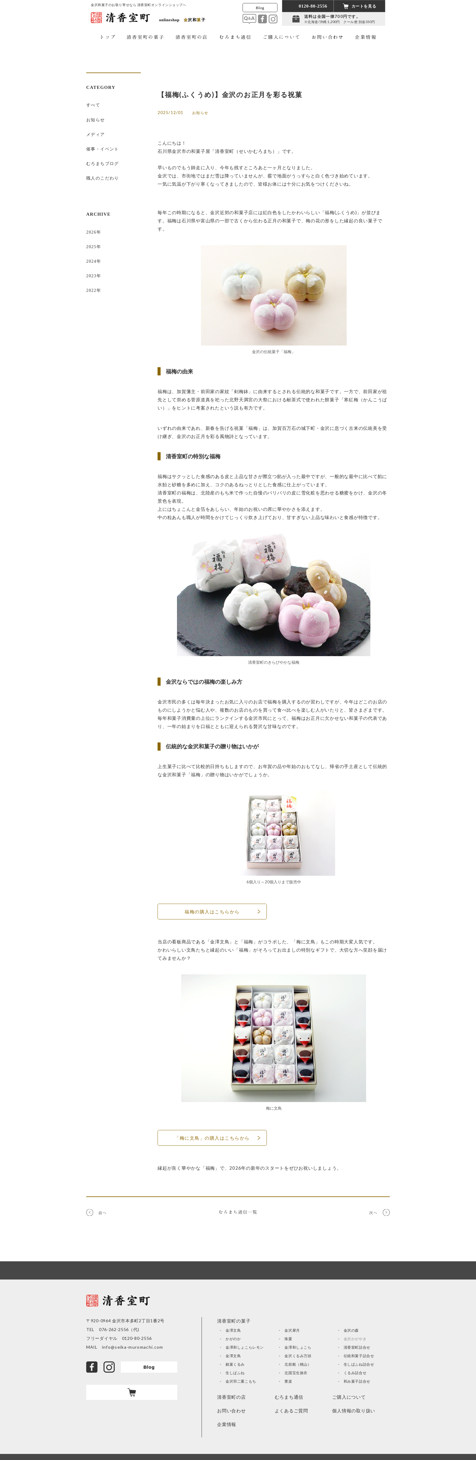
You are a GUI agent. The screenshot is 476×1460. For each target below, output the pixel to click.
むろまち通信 (289, 1397)
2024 (91, 238)
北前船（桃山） (297, 1364)
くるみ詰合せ (355, 1373)
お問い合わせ (231, 1410)
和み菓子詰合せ (357, 1381)
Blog (260, 7)
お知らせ (95, 115)
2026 (91, 214)
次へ (373, 1211)
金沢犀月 (292, 1330)
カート (131, 1392)
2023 (91, 250)
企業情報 (226, 1424)
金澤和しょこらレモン (245, 1347)
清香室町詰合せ (357, 1347)
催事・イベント (102, 139)
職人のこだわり (102, 163)
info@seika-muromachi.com (130, 1347)
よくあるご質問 (291, 1410)
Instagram (273, 19)
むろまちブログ (102, 151)
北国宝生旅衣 (296, 1373)
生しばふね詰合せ (359, 1364)
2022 (91, 261)
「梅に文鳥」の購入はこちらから (212, 1138)
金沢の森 (351, 1330)
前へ (102, 1211)
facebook (262, 19)
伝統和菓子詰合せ (359, 1356)
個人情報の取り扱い (353, 1410)
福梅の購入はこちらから (212, 911)
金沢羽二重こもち (241, 1381)
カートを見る (364, 6)
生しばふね (235, 1373)
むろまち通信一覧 (238, 1211)
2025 (91, 226)
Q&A (249, 19)
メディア (95, 127)
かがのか (233, 1339)
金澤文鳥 (233, 1330)
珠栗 (288, 1339)
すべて (93, 104)
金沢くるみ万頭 (297, 1356)
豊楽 (288, 1381)
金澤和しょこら (297, 1347)
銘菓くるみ (235, 1364)
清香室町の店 (231, 1397)
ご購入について (348, 1397)
